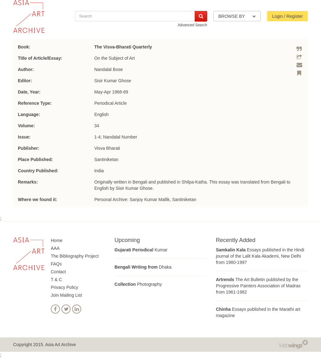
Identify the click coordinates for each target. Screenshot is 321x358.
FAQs (56, 263)
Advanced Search (192, 25)
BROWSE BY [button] (237, 16)
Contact (58, 271)
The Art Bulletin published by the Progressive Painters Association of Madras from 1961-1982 (258, 286)
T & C (56, 279)
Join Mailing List (66, 295)
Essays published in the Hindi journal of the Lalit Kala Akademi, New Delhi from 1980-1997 (260, 256)
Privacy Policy (64, 287)
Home (56, 240)
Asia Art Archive (60, 344)
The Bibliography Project (75, 256)
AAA (55, 248)
